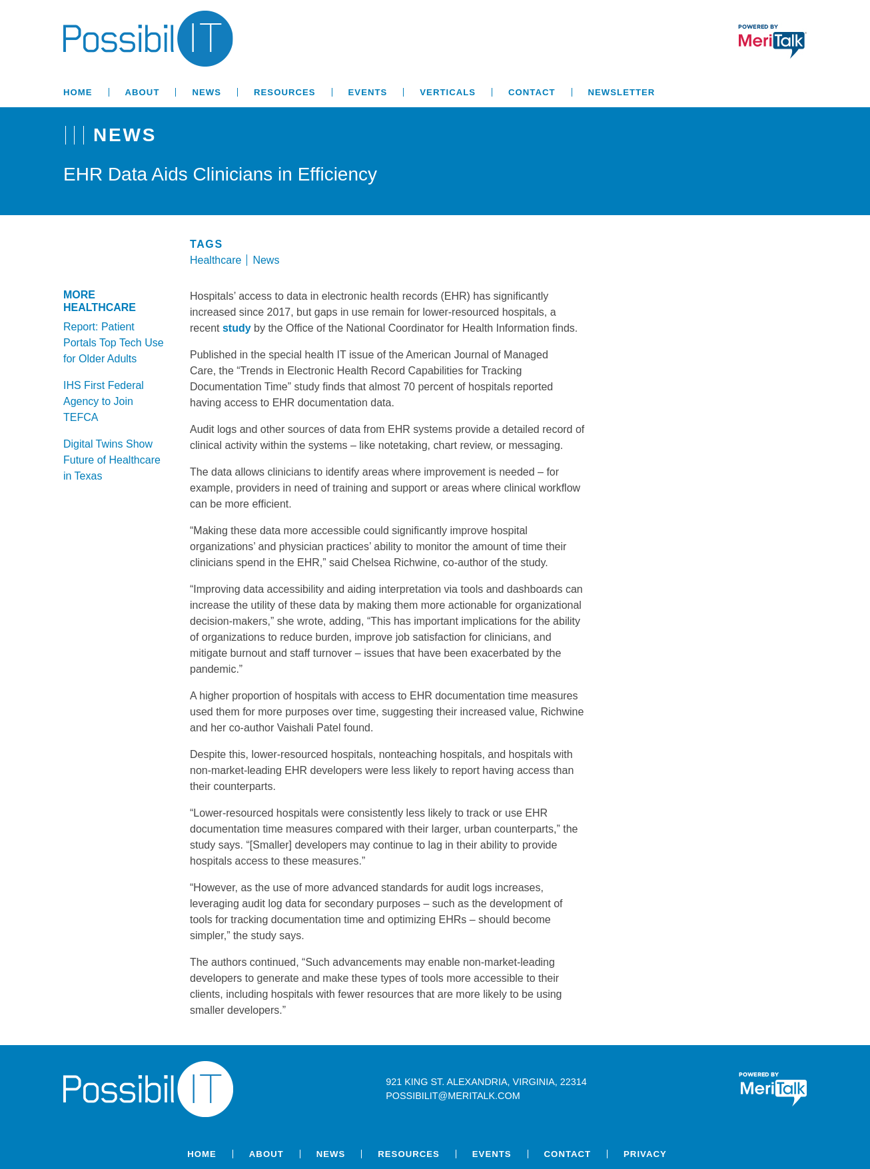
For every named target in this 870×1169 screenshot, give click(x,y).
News (206, 92)
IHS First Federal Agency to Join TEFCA (103, 401)
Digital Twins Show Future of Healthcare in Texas (112, 460)
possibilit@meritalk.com (453, 1095)
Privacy (645, 1154)
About (142, 92)
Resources (285, 92)
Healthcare (215, 260)
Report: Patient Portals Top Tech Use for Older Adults (113, 342)
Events (368, 92)
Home (78, 92)
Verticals (448, 92)
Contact (531, 92)
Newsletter (621, 92)
